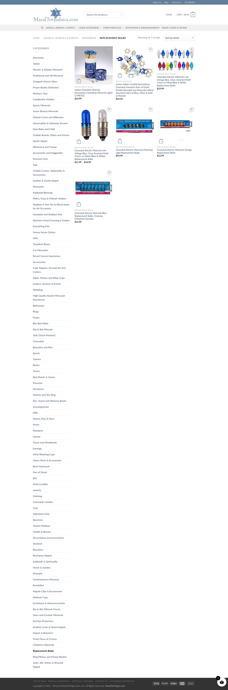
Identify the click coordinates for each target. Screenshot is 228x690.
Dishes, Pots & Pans (43, 418)
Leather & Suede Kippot (46, 180)
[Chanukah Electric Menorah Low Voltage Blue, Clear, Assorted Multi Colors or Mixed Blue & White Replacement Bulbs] (176, 58)
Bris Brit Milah (40, 323)
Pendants (38, 430)
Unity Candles (40, 484)
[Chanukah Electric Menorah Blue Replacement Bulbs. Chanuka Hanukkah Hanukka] (94, 188)
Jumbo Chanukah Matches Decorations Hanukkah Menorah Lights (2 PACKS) (94, 93)
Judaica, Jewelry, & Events (61, 27)
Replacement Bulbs (43, 650)
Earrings (37, 448)
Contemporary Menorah (46, 579)
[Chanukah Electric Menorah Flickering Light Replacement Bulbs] (135, 125)
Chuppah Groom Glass (45, 81)
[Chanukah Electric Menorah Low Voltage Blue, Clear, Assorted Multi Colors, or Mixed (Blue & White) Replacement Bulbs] (94, 125)
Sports (36, 353)
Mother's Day (40, 93)
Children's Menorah (43, 644)
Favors (36, 371)
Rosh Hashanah (41, 466)
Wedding (38, 289)
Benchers (38, 519)
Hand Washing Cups (44, 454)
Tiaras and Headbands (45, 442)
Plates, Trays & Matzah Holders (49, 198)
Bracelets (38, 549)
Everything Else (113, 27)
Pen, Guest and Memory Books (49, 400)
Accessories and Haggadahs (48, 152)
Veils (35, 238)
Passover (37, 382)
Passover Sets (40, 158)
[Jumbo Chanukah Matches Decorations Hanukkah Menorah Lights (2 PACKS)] (94, 65)
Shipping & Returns (82, 681)
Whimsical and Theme (45, 146)
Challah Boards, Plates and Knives (51, 135)
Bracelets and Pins (43, 347)
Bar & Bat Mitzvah (43, 329)
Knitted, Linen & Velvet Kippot (49, 627)
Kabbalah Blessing (42, 192)
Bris (35, 478)
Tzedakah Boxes (41, 244)
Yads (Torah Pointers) (44, 335)
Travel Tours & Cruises (174, 28)
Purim (36, 424)
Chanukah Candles (43, 501)
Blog (166, 2)
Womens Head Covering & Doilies (51, 220)
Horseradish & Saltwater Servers (50, 123)
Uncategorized (41, 406)
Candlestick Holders (44, 99)
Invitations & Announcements (142, 28)
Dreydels (37, 573)
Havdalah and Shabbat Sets (47, 214)
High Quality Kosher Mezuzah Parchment (49, 297)
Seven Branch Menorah (45, 111)
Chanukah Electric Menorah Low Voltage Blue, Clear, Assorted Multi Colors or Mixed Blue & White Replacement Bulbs (174, 81)
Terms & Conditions (59, 681)
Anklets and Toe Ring (44, 394)
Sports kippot (40, 140)
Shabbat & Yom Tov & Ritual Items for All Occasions (51, 206)
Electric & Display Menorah (47, 69)
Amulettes (38, 585)
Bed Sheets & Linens (44, 377)
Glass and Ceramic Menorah (48, 615)
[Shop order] (179, 38)
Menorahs (89, 37)
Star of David (40, 472)
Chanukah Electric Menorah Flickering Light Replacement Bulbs (134, 151)
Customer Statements (122, 681)
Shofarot (37, 543)
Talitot (36, 63)
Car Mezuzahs (40, 250)
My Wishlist (190, 2)
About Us (157, 2)
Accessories (39, 261)
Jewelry (37, 490)
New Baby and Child (44, 129)
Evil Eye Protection (43, 621)
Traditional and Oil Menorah (48, 75)
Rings (36, 311)
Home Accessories (90, 27)
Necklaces (38, 388)
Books (36, 365)
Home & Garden (42, 567)
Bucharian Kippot (42, 555)
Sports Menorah (41, 105)
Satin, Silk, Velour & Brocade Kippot (48, 664)
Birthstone (38, 305)
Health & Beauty (42, 531)
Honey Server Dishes (44, 232)
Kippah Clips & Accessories (47, 591)
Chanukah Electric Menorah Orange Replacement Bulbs (174, 151)
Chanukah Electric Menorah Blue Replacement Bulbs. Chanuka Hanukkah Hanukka (91, 216)
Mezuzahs (38, 186)
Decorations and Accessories (48, 537)
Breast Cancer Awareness (46, 255)
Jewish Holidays (41, 525)
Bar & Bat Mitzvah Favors (46, 609)
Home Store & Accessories (47, 460)
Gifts (35, 412)
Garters (37, 359)
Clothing (37, 496)
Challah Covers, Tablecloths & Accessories (49, 172)
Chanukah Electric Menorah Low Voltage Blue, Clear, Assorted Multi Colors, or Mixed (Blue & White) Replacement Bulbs (91, 154)
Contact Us (176, 2)
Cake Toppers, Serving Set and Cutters (49, 269)
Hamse (36, 436)
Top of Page (39, 681)
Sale (35, 164)
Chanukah (38, 341)
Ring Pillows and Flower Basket (49, 656)
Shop (36, 37)
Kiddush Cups (40, 597)
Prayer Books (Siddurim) (46, 87)
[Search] (42, 28)
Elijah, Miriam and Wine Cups (49, 277)
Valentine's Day (41, 513)
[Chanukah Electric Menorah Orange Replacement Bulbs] (176, 125)
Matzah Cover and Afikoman (48, 117)
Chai (35, 507)
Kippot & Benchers (43, 632)
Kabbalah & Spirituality (45, 561)
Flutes (36, 317)
